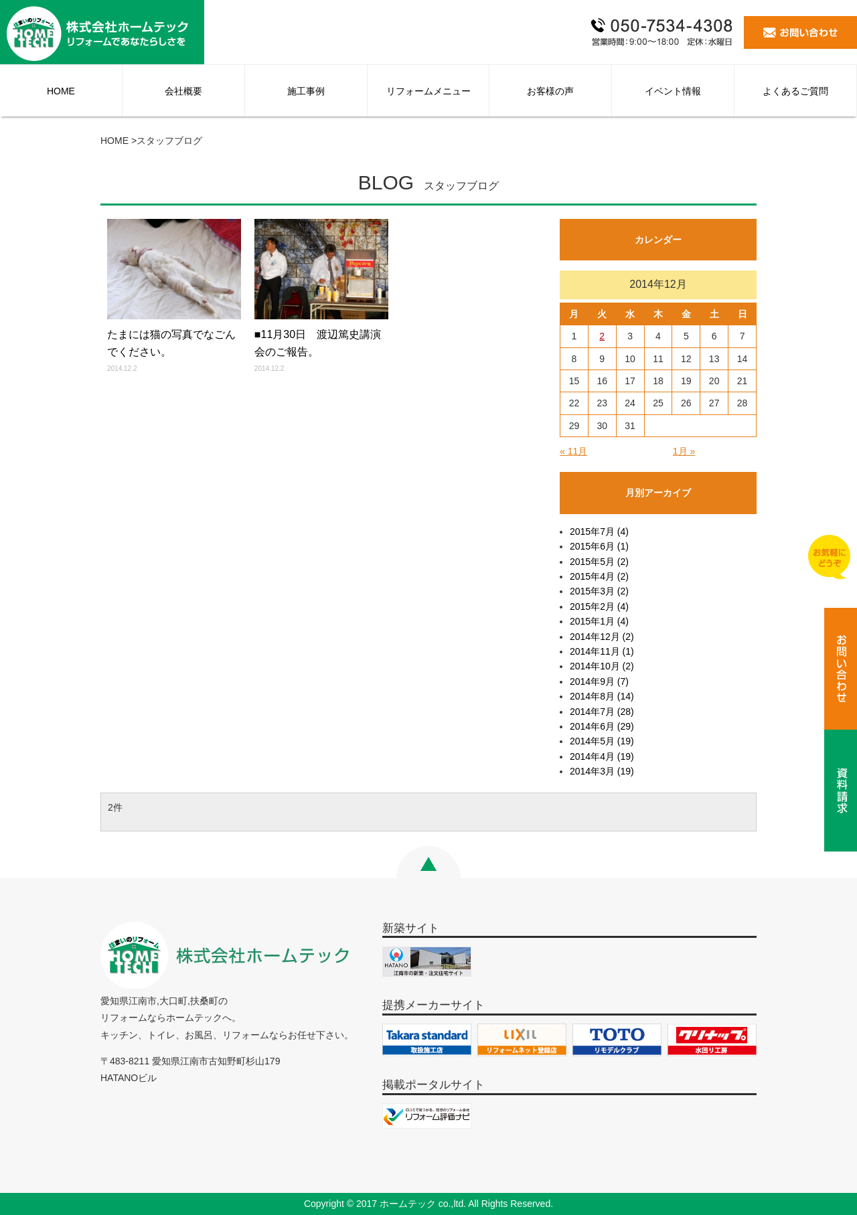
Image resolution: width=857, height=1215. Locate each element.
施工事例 (306, 91)
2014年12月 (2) (602, 636)
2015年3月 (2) (599, 591)
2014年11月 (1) (602, 651)
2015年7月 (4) (599, 531)
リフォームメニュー (428, 91)
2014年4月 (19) (602, 756)
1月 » (684, 451)
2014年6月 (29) (602, 726)
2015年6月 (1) (599, 546)
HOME (61, 91)
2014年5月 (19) (602, 741)
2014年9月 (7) (599, 681)
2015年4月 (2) (599, 576)
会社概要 (183, 91)
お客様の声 (550, 91)
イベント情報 (673, 91)
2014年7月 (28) (602, 711)
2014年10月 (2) (602, 666)
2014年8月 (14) (602, 696)
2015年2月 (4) (599, 606)
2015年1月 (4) (599, 621)
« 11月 (573, 451)
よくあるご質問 (795, 91)
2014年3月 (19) (602, 771)
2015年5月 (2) (599, 561)
